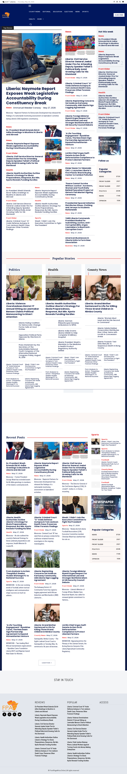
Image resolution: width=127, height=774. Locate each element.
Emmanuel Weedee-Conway (27, 108)
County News (40, 635)
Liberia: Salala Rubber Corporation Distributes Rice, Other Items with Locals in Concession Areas (108, 332)
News (9, 108)
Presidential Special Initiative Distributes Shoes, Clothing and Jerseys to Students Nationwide (80, 206)
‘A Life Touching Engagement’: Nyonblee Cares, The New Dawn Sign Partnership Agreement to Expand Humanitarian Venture (78, 139)
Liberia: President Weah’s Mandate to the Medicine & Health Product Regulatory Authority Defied (69, 346)
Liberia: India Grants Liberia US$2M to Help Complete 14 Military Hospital (68, 334)
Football (105, 460)
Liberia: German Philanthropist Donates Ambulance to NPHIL (68, 323)
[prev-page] (50, 80)
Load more (47, 663)
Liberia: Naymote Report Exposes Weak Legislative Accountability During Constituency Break (32, 96)
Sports (38, 218)
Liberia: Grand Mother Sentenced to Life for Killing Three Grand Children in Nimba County (101, 307)
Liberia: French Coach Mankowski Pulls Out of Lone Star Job (110, 464)
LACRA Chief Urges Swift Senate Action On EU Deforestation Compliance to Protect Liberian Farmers (80, 156)
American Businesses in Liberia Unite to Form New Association (78, 240)
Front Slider (12, 153)
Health (9, 170)
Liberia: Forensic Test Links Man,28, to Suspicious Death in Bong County (109, 344)
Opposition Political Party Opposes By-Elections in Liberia (30, 337)
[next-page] (56, 80)
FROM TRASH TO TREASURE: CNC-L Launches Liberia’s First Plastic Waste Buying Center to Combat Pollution (79, 171)
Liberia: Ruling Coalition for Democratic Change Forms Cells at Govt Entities (29, 326)
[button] (31, 24)
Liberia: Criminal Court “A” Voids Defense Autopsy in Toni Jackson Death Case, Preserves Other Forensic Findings (18, 225)
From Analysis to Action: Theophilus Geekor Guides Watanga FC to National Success (13, 382)
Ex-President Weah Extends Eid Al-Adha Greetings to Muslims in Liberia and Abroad (24, 132)
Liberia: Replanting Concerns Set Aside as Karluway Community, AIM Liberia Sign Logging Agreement (79, 104)
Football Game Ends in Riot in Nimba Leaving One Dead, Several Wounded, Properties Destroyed (110, 475)
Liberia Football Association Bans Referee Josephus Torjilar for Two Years (111, 487)
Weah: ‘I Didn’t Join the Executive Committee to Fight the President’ (48, 223)
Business (69, 246)
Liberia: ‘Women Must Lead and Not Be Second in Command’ (109, 320)
